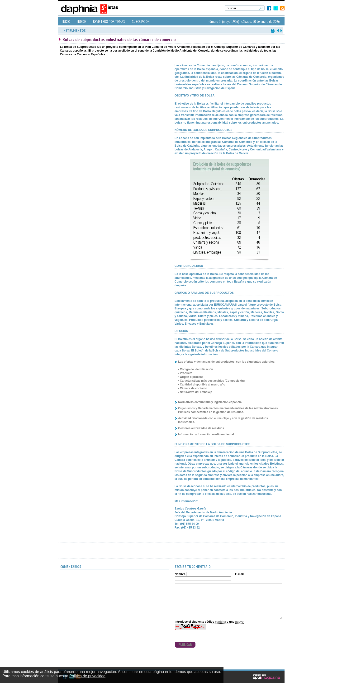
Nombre (180, 574)
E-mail (239, 574)
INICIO (66, 21)
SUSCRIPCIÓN (141, 21)
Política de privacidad (87, 676)
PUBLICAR (185, 644)
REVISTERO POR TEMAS (109, 21)
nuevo (239, 621)
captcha (220, 621)
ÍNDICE (81, 21)
